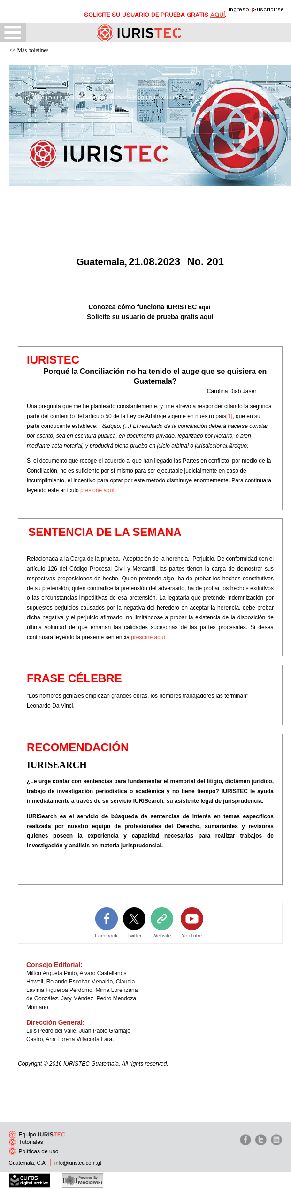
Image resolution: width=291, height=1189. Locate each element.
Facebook (106, 935)
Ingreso (239, 10)
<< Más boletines (29, 50)
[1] (229, 416)
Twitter (133, 935)
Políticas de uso (34, 1151)
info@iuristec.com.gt (77, 1163)
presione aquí (97, 490)
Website (162, 935)
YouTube (192, 935)
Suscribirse (268, 10)
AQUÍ (217, 15)
